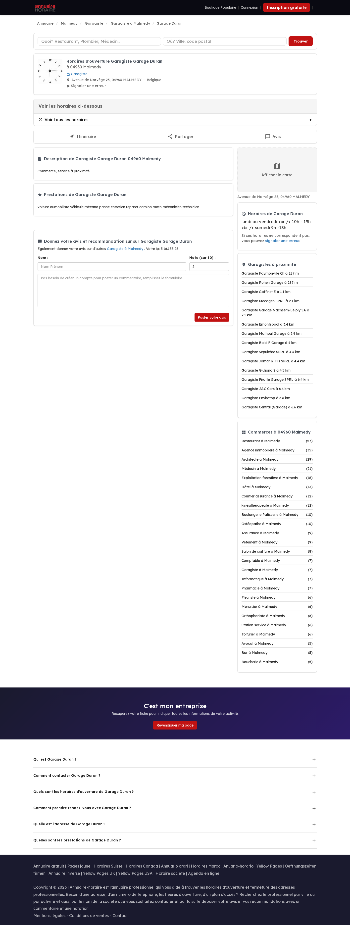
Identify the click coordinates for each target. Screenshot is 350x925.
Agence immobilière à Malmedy (277, 450)
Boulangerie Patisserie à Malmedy (277, 514)
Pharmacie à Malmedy (277, 588)
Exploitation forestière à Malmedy (277, 477)
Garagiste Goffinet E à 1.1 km (266, 292)
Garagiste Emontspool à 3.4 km (268, 324)
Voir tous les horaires (64, 119)
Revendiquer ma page (175, 725)
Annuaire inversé (64, 873)
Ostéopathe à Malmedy (277, 523)
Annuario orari (174, 866)
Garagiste (76, 74)
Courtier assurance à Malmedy (277, 496)
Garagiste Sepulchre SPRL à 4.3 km (271, 352)
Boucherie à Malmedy (277, 661)
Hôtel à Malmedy (277, 487)
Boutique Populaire (220, 7)
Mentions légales (49, 915)
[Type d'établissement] (99, 41)
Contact (120, 915)
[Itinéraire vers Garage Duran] (83, 136)
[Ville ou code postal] (225, 41)
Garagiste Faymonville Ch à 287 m (270, 273)
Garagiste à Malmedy (125, 248)
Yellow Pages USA (135, 873)
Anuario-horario (238, 866)
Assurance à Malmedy (277, 533)
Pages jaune (79, 866)
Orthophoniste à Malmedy (277, 615)
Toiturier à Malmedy (277, 634)
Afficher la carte (277, 169)
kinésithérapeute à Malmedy (277, 505)
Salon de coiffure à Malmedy (277, 551)
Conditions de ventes (89, 915)
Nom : (43, 257)
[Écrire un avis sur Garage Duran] (273, 136)
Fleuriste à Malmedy (277, 597)
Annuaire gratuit (48, 866)
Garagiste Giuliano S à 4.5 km (266, 370)
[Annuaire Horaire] (45, 7)
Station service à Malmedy (277, 625)
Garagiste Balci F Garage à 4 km (269, 343)
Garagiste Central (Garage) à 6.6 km (272, 407)
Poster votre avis (212, 317)
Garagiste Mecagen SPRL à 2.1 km (271, 301)
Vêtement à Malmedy (277, 542)
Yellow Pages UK (99, 873)
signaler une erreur (282, 240)
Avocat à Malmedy (277, 643)
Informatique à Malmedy (277, 579)
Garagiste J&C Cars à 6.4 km (266, 389)
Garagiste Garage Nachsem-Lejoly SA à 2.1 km (275, 312)
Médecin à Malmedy (277, 468)
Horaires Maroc (205, 866)
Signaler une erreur (86, 85)
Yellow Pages (269, 866)
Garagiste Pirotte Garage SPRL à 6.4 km (275, 379)
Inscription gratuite (286, 7)
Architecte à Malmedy (277, 459)
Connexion (249, 7)
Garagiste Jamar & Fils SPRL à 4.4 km (273, 361)
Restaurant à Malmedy (277, 440)
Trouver (301, 41)
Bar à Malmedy (277, 652)
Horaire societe (170, 873)
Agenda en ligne (203, 873)
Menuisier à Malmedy (277, 606)
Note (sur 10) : (202, 257)
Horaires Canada (142, 866)
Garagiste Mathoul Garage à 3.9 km (271, 333)
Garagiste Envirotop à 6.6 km (266, 398)
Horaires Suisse (108, 866)
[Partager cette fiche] (180, 136)
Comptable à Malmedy (277, 560)
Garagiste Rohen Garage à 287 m (270, 282)
